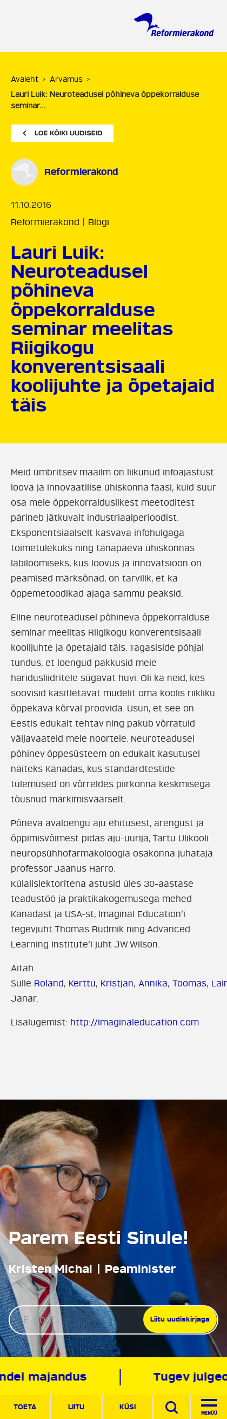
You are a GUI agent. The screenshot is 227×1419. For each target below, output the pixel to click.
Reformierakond (45, 222)
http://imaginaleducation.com (134, 1022)
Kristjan (117, 983)
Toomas (189, 983)
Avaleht (24, 79)
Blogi (98, 222)
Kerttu (82, 983)
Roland (49, 983)
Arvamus (66, 79)
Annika (153, 983)
